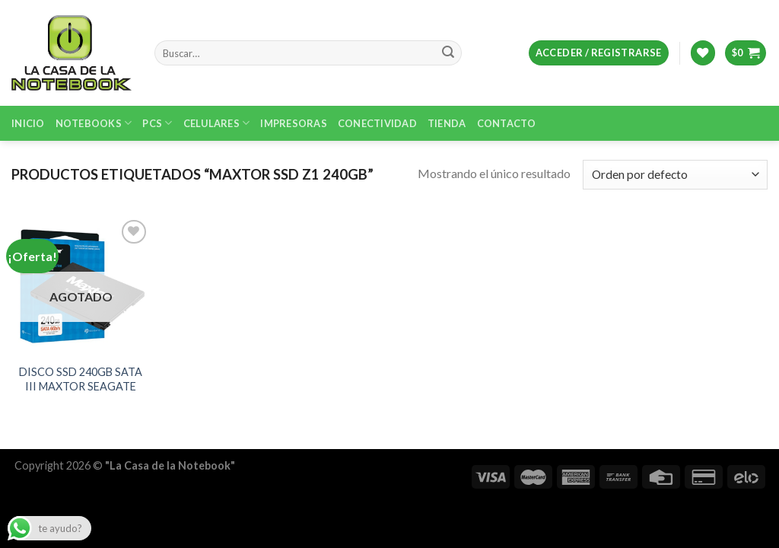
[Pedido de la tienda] (675, 175)
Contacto (506, 123)
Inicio (28, 123)
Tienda (447, 123)
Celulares (216, 123)
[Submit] (448, 53)
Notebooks (94, 123)
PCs (157, 123)
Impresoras (293, 123)
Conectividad (377, 123)
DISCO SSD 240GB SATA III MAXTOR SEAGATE (80, 379)
